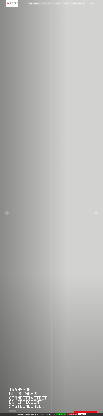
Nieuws (79, 3)
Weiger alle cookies (72, 414)
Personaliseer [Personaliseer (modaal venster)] (82, 414)
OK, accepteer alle (61, 414)
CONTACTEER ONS (91, 3)
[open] (41, 3)
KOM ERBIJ (74, 3)
